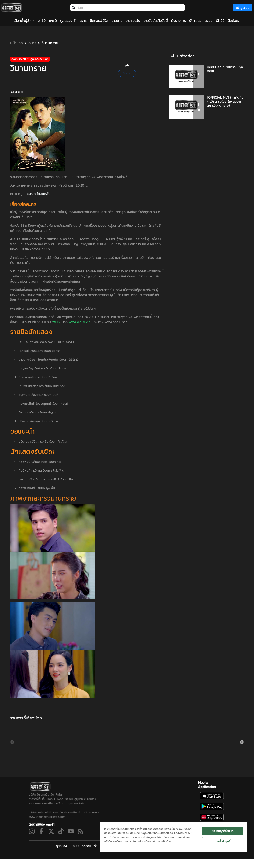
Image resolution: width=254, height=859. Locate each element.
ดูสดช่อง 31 (63, 846)
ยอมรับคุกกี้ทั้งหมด (222, 831)
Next (242, 742)
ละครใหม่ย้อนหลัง (38, 193)
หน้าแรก (16, 43)
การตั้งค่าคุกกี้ (222, 841)
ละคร (32, 43)
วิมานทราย (50, 43)
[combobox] (130, 7)
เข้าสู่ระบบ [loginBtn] (243, 7)
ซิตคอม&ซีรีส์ (90, 846)
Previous (12, 742)
